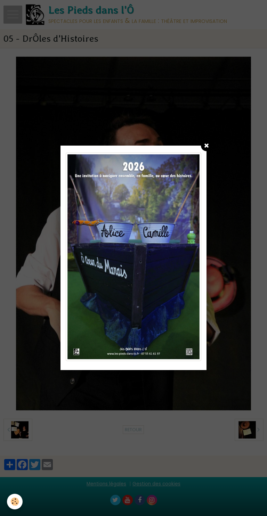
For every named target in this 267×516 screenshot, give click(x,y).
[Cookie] (15, 501)
